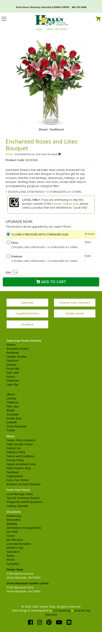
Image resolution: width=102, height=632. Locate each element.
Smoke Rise (14, 418)
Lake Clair (13, 384)
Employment (15, 476)
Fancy (14, 242)
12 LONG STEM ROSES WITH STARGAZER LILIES (40, 234)
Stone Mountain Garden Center (28, 583)
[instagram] (40, 622)
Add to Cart (51, 281)
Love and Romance (19, 544)
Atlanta (11, 344)
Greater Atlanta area (65, 203)
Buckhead (13, 352)
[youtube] (60, 622)
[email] (69, 622)
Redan (11, 410)
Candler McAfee (17, 356)
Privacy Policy (15, 460)
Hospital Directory (27, 313)
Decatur (12, 364)
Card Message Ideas (20, 494)
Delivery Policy (16, 452)
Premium (16, 256)
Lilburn (11, 394)
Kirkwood (13, 380)
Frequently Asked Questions (25, 502)
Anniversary (14, 516)
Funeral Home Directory (74, 302)
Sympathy (13, 563)
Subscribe (27, 302)
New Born (13, 552)
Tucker (11, 430)
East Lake (13, 372)
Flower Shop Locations (21, 440)
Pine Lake (13, 406)
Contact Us (14, 448)
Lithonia (11, 398)
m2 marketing (62, 610)
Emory (11, 376)
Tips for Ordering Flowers (23, 498)
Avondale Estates (18, 348)
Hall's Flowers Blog (19, 468)
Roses (11, 559)
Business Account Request (24, 484)
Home (9, 154)
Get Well (12, 531)
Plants (10, 555)
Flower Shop (15, 569)
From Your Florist (18, 480)
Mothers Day (15, 547)
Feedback (27, 324)
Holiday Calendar (17, 506)
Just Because (15, 539)
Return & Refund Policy (21, 464)
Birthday (12, 524)
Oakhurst (12, 402)
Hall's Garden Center (20, 444)
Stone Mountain (16, 426)
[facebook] (31, 622)
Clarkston (12, 360)
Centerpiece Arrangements (24, 527)
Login (38, 29)
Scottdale (13, 414)
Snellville (12, 422)
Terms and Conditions (21, 456)
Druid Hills (13, 368)
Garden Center (74, 313)
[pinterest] (49, 622)
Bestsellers (14, 519)
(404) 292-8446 (56, 29)
